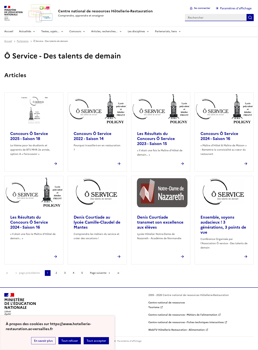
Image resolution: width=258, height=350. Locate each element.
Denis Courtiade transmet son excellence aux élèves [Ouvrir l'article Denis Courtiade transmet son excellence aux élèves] (160, 222)
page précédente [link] (29, 273)
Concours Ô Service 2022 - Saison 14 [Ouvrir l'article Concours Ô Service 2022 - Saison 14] (92, 136)
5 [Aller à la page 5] (82, 273)
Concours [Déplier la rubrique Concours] (75, 31)
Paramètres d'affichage (236, 8)
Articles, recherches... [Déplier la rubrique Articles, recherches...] (104, 31)
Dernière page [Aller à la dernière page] (118, 273)
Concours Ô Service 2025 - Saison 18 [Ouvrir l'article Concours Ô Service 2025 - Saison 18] (29, 136)
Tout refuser (69, 341)
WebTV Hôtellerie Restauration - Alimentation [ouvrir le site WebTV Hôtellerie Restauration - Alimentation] (176, 330)
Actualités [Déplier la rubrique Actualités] (25, 31)
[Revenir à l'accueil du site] (20, 305)
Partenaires (22, 41)
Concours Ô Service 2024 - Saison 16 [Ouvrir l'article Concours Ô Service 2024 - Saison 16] (219, 136)
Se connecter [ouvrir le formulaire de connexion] (202, 8)
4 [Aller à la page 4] (73, 273)
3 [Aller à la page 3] (65, 273)
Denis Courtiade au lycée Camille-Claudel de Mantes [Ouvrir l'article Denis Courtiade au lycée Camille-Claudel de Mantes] (97, 222)
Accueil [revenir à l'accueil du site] (8, 31)
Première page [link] (7, 273)
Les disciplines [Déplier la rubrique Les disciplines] (136, 31)
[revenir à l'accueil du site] (105, 11)
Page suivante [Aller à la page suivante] (98, 273)
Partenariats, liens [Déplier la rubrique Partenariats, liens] (166, 31)
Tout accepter (96, 341)
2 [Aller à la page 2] (56, 273)
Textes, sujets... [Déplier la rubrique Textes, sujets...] (50, 31)
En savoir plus (43, 341)
